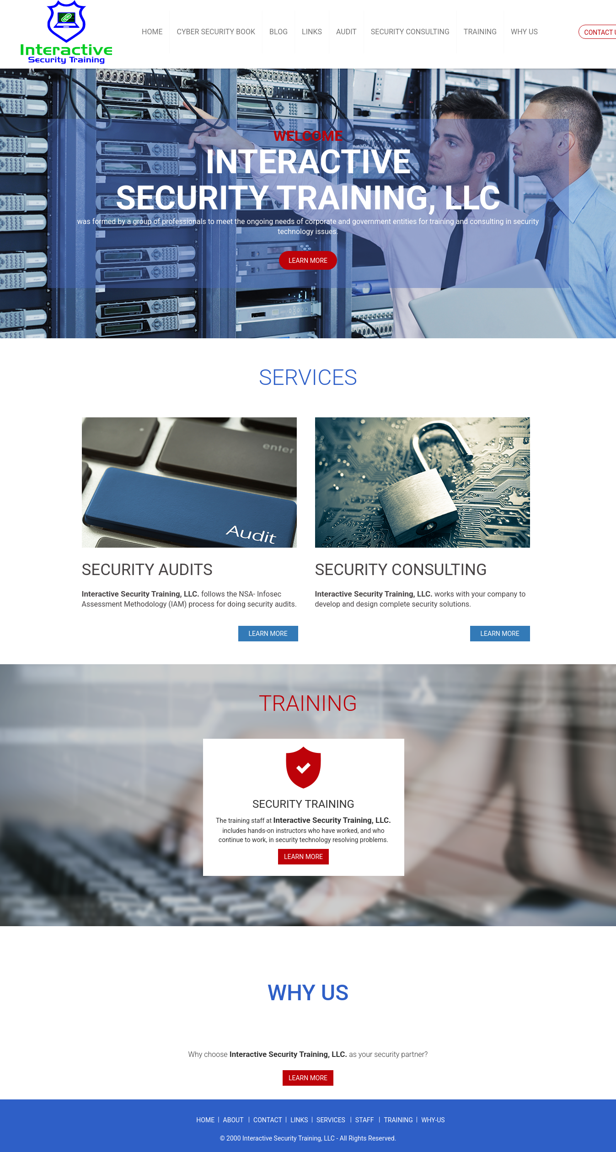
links (299, 1120)
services (331, 1120)
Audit (346, 31)
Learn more (308, 260)
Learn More (303, 856)
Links (312, 31)
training (398, 1120)
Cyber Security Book (216, 31)
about (234, 1120)
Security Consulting (410, 31)
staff (365, 1120)
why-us (433, 1120)
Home (152, 31)
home (205, 1120)
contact (267, 1120)
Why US (524, 31)
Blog (278, 31)
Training (480, 31)
